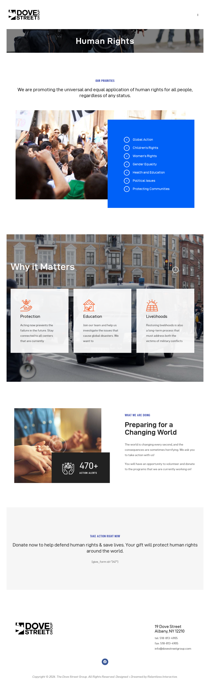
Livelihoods (128, 316)
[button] (147, 270)
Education (64, 316)
